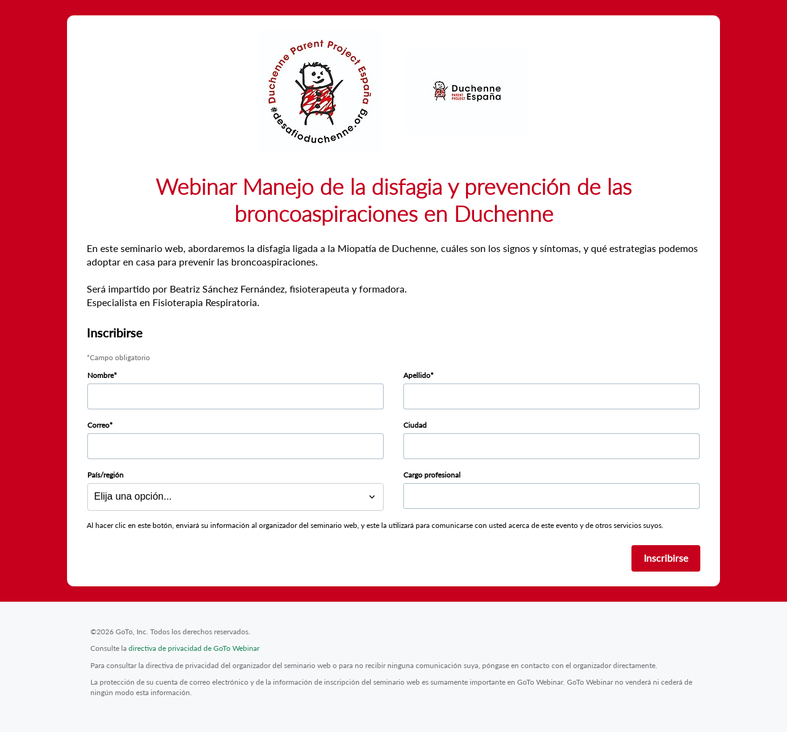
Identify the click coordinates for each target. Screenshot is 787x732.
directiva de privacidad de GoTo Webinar (194, 648)
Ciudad (415, 425)
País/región (105, 474)
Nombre (100, 375)
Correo (98, 425)
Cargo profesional (432, 474)
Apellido (416, 375)
